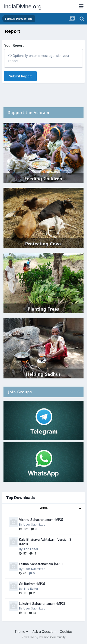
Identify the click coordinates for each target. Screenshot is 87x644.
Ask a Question (43, 632)
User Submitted (34, 524)
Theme (21, 632)
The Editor (30, 549)
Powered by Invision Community (44, 637)
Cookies (66, 632)
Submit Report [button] (20, 76)
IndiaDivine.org (22, 6)
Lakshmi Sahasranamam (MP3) (42, 604)
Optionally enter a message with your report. (38, 58)
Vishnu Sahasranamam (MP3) (41, 520)
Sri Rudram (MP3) (32, 584)
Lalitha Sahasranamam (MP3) (41, 564)
